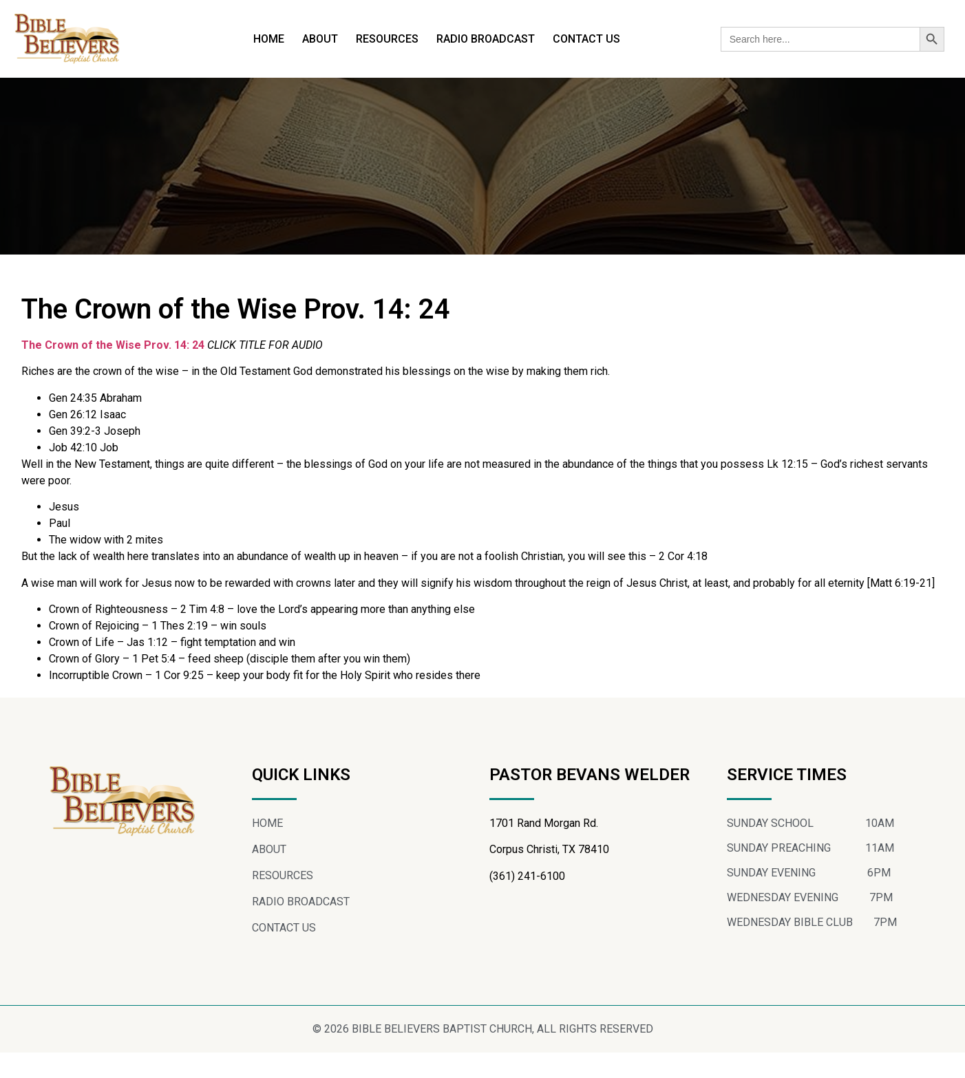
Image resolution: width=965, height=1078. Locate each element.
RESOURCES (387, 38)
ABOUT (320, 38)
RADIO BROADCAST (485, 38)
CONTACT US (586, 38)
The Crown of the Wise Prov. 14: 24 (112, 370)
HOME (268, 38)
